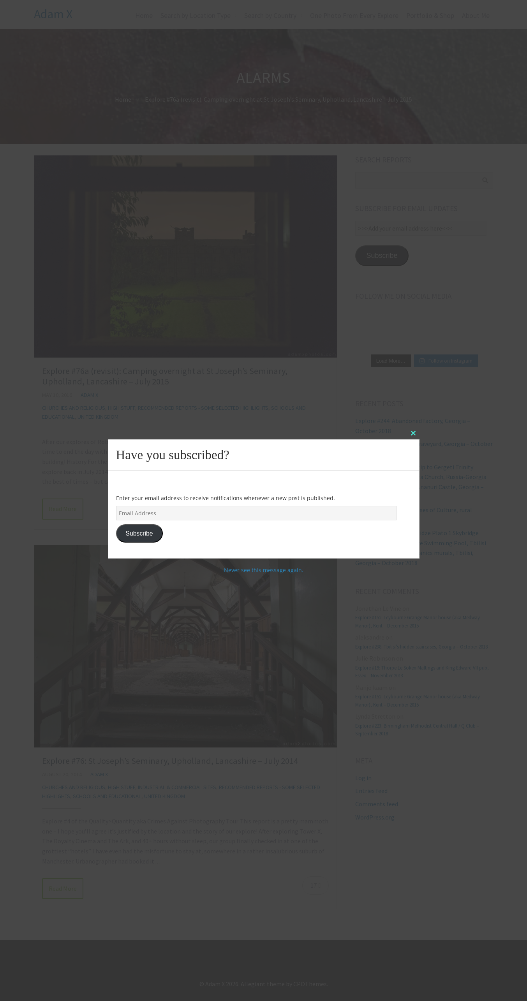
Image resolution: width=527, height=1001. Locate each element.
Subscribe (139, 533)
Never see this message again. (263, 570)
